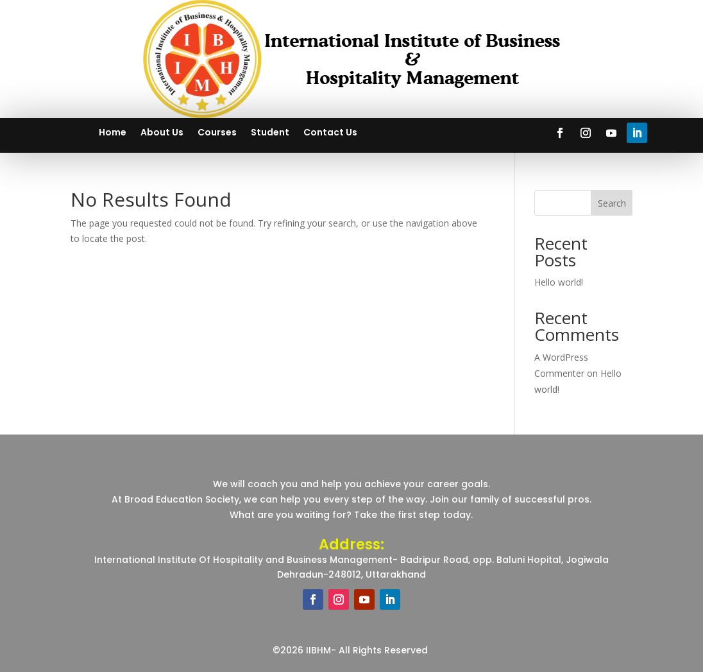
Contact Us (330, 133)
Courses (217, 133)
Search (612, 203)
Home (112, 133)
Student (270, 133)
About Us (161, 133)
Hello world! (558, 282)
